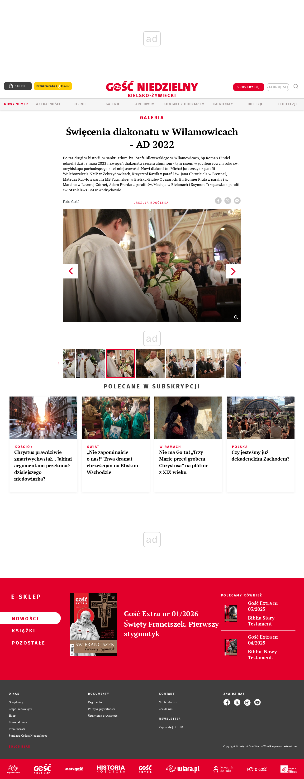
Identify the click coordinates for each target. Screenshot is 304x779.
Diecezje (255, 104)
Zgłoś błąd (20, 746)
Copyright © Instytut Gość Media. (243, 746)
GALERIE (113, 104)
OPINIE (80, 104)
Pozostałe (23, 642)
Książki (23, 630)
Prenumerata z (53, 86)
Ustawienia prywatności (103, 715)
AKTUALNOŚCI (48, 104)
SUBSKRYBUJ (249, 87)
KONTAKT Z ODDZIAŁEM (184, 104)
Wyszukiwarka (295, 86)
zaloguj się (278, 87)
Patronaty (223, 104)
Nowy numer (16, 104)
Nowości (23, 618)
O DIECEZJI (287, 104)
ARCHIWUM (145, 104)
